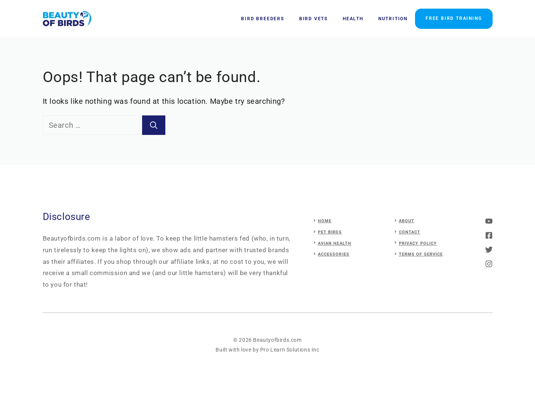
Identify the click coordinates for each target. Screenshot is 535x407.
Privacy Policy (418, 243)
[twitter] (489, 235)
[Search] (153, 125)
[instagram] (489, 221)
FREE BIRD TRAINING (454, 18)
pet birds (330, 232)
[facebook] (489, 249)
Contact (410, 232)
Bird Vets (313, 18)
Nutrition (393, 18)
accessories (333, 254)
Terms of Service (421, 254)
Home (324, 220)
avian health (334, 243)
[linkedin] (489, 264)
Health (353, 18)
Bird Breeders (262, 18)
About (407, 220)
